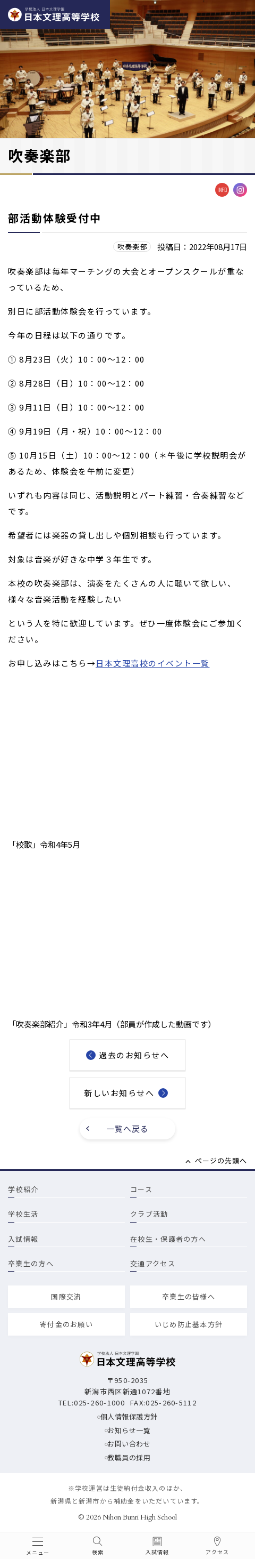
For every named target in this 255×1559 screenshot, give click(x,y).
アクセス (217, 1552)
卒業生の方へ (31, 1263)
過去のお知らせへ (134, 1054)
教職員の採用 (128, 1457)
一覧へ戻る (127, 1128)
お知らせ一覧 (128, 1430)
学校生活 (23, 1214)
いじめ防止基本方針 (189, 1324)
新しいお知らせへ (119, 1092)
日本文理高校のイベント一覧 (153, 663)
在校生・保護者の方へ (168, 1239)
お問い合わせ (128, 1444)
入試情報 (23, 1239)
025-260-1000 (99, 1402)
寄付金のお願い (66, 1324)
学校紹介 (23, 1189)
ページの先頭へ (221, 1160)
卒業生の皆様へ (188, 1296)
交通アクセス (152, 1263)
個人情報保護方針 (129, 1416)
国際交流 (66, 1296)
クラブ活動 (149, 1214)
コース (141, 1189)
